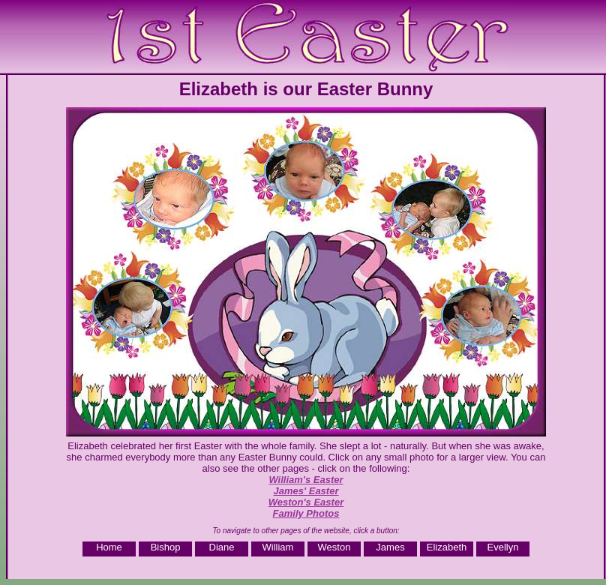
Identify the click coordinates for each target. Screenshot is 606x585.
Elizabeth (446, 547)
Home (109, 547)
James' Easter (306, 490)
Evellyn (503, 547)
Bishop (166, 547)
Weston (334, 547)
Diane (222, 547)
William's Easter (305, 479)
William (278, 547)
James (390, 547)
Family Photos (306, 513)
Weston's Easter (306, 502)
